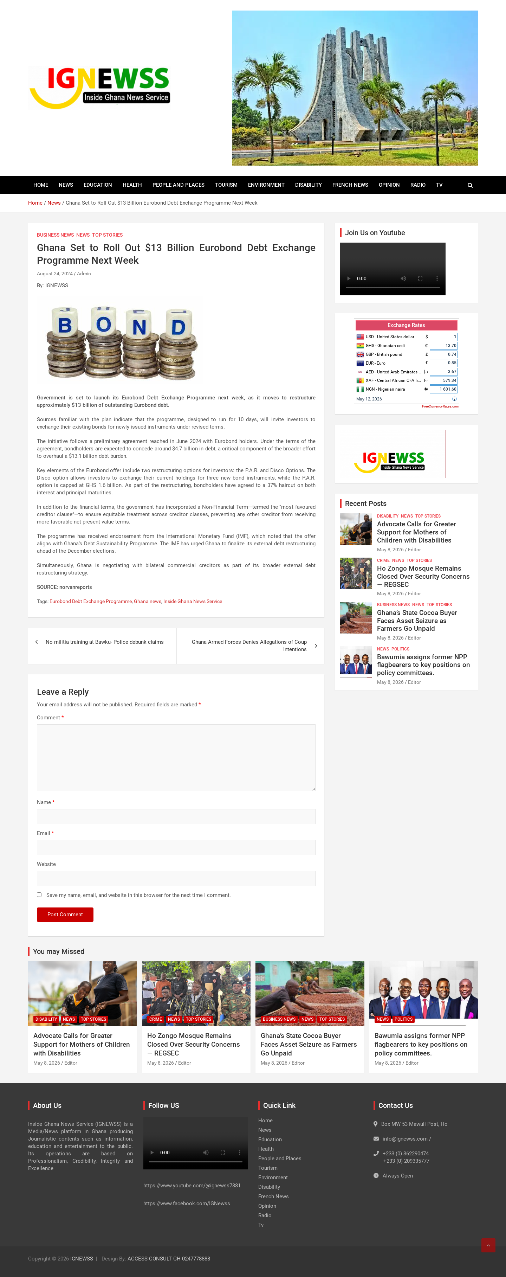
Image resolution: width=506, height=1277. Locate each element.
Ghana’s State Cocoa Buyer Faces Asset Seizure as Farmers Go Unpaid (417, 621)
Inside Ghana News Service (192, 601)
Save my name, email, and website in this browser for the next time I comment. (138, 895)
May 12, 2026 (369, 399)
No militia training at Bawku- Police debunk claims (105, 642)
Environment (266, 185)
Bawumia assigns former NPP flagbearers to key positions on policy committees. (423, 665)
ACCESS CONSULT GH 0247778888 (169, 1259)
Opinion (389, 185)
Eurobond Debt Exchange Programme (91, 601)
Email (45, 833)
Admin (84, 273)
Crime (383, 560)
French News (350, 185)
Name (45, 802)
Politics (400, 649)
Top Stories (107, 235)
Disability (308, 185)
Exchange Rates (406, 325)
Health (132, 185)
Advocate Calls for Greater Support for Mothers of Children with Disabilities (416, 532)
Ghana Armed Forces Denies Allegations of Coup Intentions (249, 646)
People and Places (179, 185)
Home (40, 185)
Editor (414, 549)
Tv (439, 185)
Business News (55, 235)
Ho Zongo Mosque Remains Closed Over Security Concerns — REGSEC (423, 576)
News (66, 185)
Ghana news (147, 601)
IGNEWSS (81, 1259)
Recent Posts (366, 503)
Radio (418, 185)
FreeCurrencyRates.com (440, 406)
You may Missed (58, 951)
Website (46, 864)
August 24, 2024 (55, 273)
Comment (50, 717)
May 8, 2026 (390, 549)
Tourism (226, 185)
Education (98, 185)
